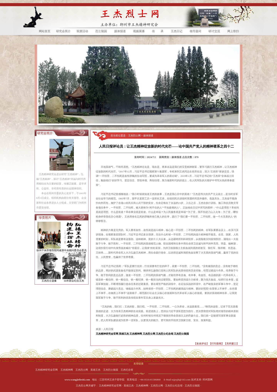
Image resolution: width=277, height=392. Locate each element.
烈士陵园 (101, 31)
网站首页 (44, 31)
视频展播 (139, 31)
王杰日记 (176, 31)
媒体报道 (120, 31)
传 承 (158, 31)
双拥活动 (82, 31)
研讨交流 (214, 31)
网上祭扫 (233, 31)
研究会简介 (63, 31)
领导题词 (195, 31)
